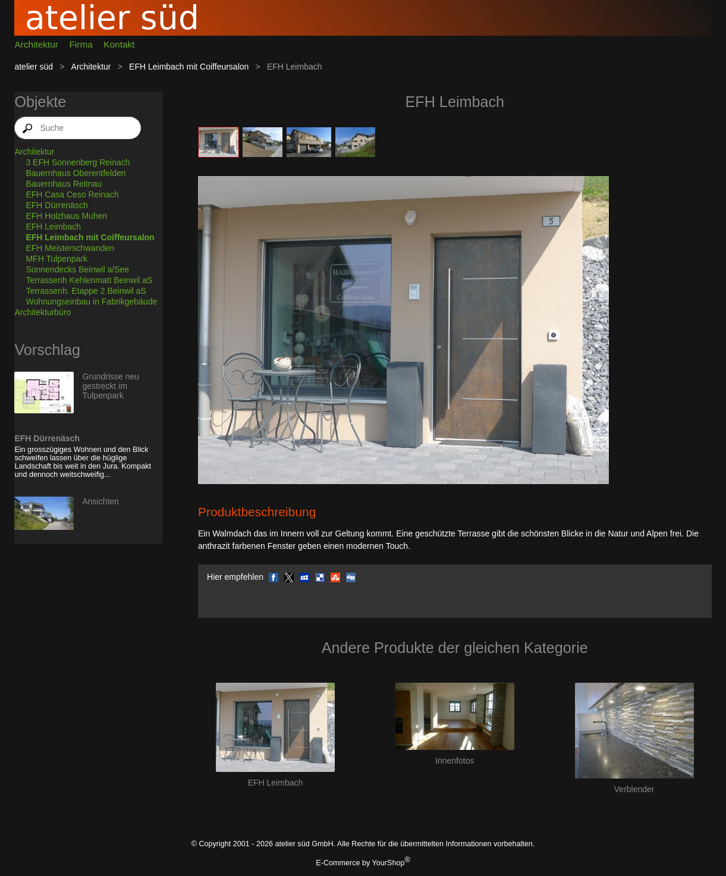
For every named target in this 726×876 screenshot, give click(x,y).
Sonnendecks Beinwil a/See (77, 269)
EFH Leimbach (53, 226)
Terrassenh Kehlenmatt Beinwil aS (89, 280)
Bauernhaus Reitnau (64, 184)
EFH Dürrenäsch (56, 205)
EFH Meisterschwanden (70, 248)
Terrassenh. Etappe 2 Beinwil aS (86, 291)
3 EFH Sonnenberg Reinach (78, 162)
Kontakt (118, 44)
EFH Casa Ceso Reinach (72, 194)
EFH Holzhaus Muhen (66, 216)
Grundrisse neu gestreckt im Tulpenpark (110, 386)
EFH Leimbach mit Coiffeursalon (189, 66)
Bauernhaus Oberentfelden (75, 173)
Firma (80, 44)
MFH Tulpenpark (56, 259)
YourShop (388, 863)
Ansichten (100, 501)
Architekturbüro (42, 312)
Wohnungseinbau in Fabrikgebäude (91, 301)
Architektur (36, 44)
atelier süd (33, 66)
